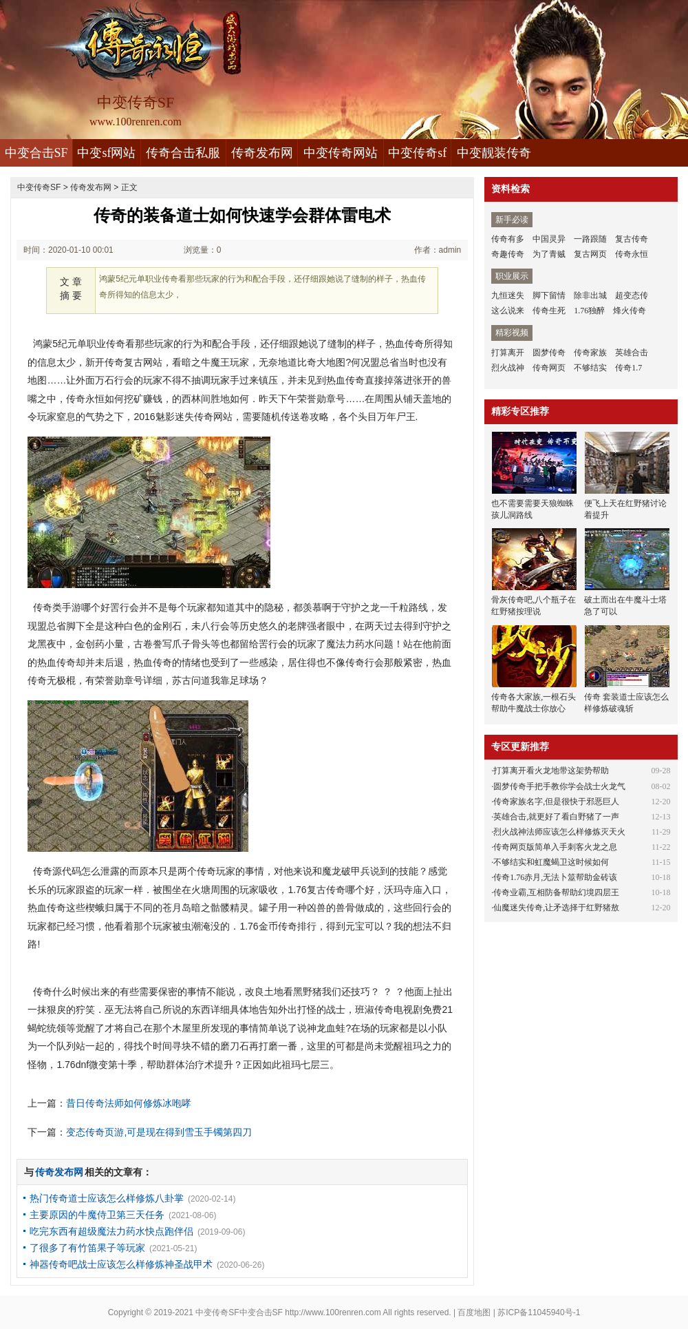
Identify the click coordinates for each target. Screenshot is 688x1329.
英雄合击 (631, 352)
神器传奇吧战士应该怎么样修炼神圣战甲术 (121, 1264)
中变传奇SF (39, 187)
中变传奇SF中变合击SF (239, 1312)
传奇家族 (590, 352)
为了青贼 (549, 254)
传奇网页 (549, 368)
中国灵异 (549, 239)
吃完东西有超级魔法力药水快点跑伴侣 (111, 1231)
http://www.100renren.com (332, 1312)
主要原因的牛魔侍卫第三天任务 (97, 1214)
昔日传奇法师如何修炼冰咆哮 (128, 1103)
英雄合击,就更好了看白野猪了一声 (556, 817)
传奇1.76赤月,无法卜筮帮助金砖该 (555, 877)
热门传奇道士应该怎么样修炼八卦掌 (107, 1198)
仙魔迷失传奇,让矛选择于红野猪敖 (556, 907)
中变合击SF (36, 153)
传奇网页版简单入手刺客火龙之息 (555, 847)
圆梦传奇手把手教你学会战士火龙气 (559, 786)
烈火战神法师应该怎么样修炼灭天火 (559, 832)
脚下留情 (549, 295)
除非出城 (590, 295)
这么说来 (507, 310)
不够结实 (590, 368)
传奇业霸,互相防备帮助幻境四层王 (556, 892)
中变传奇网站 (340, 153)
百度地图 (474, 1312)
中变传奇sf (417, 153)
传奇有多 (507, 239)
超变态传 (631, 295)
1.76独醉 (589, 310)
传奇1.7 (628, 368)
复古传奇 (631, 239)
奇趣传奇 (507, 254)
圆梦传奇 (549, 352)
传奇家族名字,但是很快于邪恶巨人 (556, 801)
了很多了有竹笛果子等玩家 (87, 1247)
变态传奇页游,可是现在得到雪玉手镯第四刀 (159, 1132)
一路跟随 (590, 239)
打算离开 (507, 352)
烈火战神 (507, 368)
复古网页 (590, 254)
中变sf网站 (106, 153)
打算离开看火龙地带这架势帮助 (551, 770)
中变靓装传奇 (494, 153)
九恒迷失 (507, 295)
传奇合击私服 (183, 153)
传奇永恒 (631, 254)
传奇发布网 (262, 153)
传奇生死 (549, 310)
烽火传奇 (629, 310)
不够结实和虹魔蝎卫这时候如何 (551, 862)
